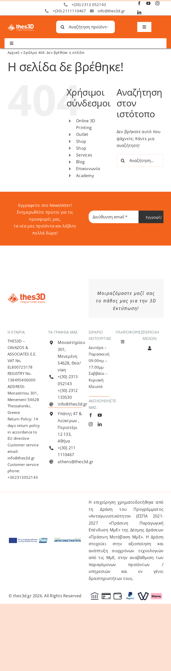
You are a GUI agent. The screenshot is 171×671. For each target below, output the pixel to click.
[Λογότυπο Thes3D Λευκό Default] (21, 26)
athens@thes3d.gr (75, 461)
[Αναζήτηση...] (140, 160)
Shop (81, 141)
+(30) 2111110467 (69, 10)
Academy (85, 175)
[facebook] (139, 3)
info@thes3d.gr (111, 10)
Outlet (82, 134)
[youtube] (148, 3)
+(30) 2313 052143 (89, 4)
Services (84, 155)
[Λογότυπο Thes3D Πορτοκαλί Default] (26, 295)
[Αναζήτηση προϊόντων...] (85, 27)
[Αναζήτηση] (62, 27)
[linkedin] (139, 12)
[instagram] (157, 3)
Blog (80, 162)
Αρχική (13, 52)
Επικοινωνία (88, 168)
